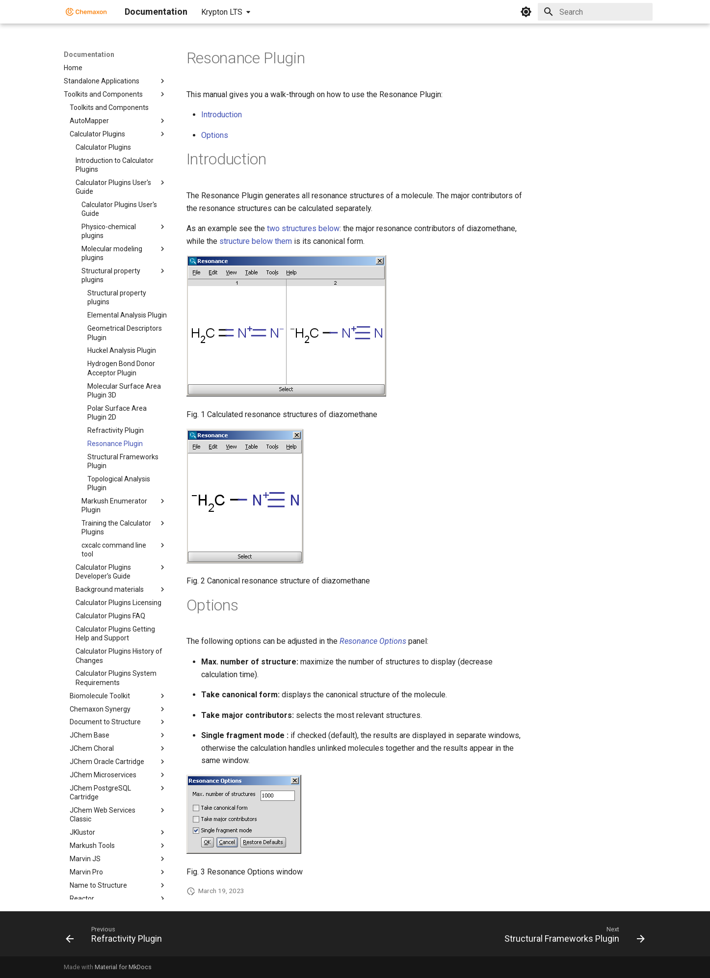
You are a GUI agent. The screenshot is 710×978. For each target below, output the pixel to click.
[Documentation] (86, 12)
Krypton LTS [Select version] (221, 12)
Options (214, 135)
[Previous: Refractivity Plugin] (116, 937)
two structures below (303, 228)
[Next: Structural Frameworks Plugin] (572, 937)
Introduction (221, 114)
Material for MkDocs (123, 967)
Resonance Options (373, 641)
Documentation (89, 54)
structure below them (255, 241)
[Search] (595, 12)
